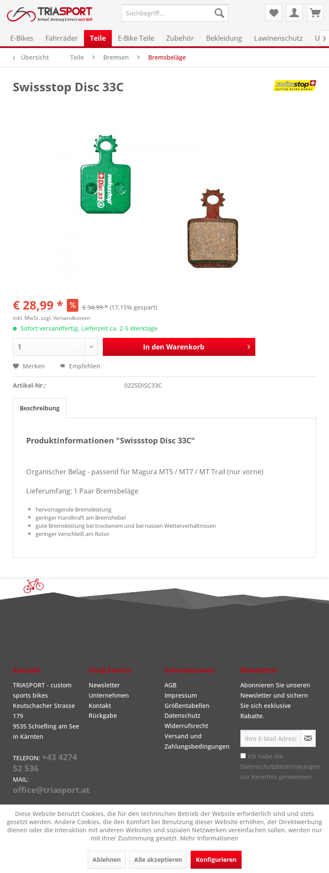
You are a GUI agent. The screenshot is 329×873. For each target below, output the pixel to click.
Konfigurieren (216, 859)
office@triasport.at (51, 789)
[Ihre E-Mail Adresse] (270, 738)
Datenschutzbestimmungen (280, 766)
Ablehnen (107, 859)
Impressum (180, 695)
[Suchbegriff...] (175, 12)
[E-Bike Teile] (136, 38)
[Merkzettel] (273, 12)
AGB (170, 685)
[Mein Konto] (294, 12)
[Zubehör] (180, 38)
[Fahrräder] (61, 38)
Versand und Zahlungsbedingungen (197, 741)
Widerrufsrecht (186, 726)
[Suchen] (219, 12)
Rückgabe (103, 715)
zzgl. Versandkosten (65, 318)
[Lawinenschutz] (278, 38)
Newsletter (104, 685)
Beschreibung (40, 408)
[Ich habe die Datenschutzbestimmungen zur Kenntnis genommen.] (243, 756)
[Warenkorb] (315, 12)
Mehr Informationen (209, 838)
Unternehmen (109, 695)
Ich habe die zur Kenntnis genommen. (280, 766)
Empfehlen (80, 366)
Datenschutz (182, 715)
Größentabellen (186, 705)
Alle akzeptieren (158, 859)
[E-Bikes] (21, 38)
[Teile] (98, 38)
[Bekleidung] (224, 38)
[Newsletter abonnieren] (308, 738)
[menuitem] (175, 12)
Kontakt (100, 705)
